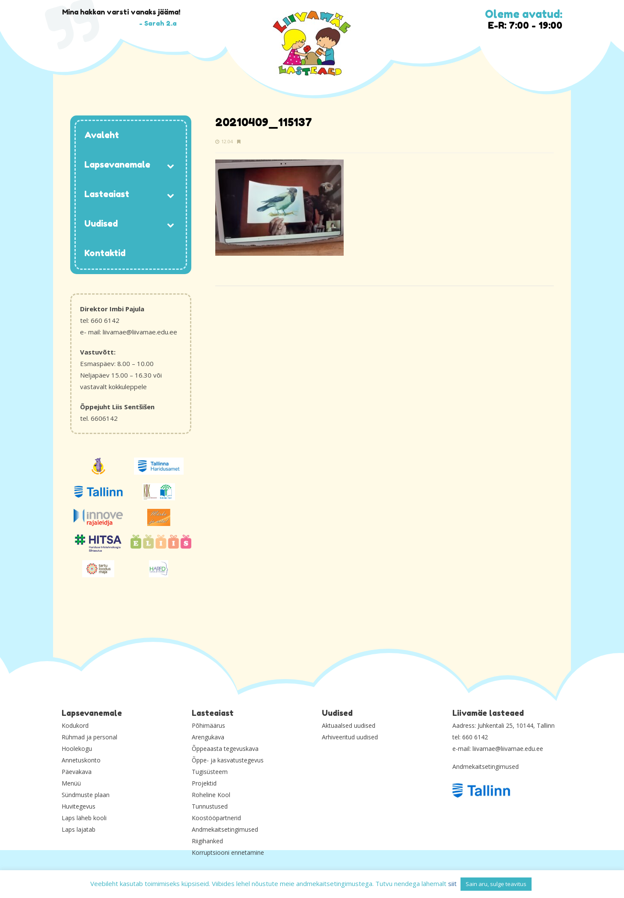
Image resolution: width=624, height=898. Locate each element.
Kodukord (75, 725)
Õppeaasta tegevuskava (225, 748)
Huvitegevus (78, 806)
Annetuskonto (81, 760)
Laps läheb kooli (84, 818)
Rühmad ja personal (89, 737)
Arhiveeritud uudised (350, 737)
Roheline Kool (211, 795)
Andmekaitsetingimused (225, 829)
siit (452, 883)
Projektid (204, 783)
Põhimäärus (208, 725)
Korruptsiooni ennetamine (228, 852)
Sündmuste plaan (86, 795)
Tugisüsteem (210, 772)
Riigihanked (207, 841)
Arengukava (208, 737)
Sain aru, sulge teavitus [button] (496, 884)
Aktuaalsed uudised (348, 725)
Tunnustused (210, 806)
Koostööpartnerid (216, 818)
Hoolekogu (77, 748)
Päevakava (77, 772)
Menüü (71, 783)
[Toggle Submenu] (171, 165)
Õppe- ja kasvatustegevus (228, 760)
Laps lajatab (78, 829)
